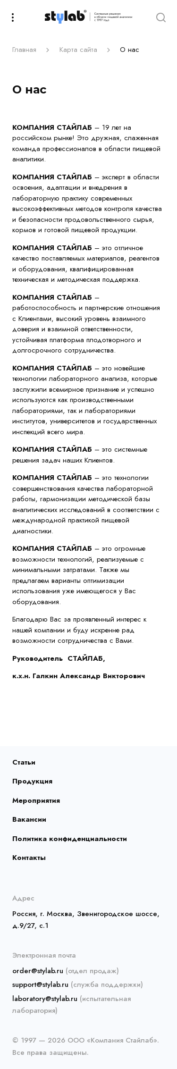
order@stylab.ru (37, 971)
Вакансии (29, 819)
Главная (24, 49)
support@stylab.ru (40, 984)
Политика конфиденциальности (69, 838)
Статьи (23, 762)
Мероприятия (36, 800)
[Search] (161, 16)
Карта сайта (78, 49)
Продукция (32, 781)
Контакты (29, 857)
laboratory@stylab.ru (44, 998)
